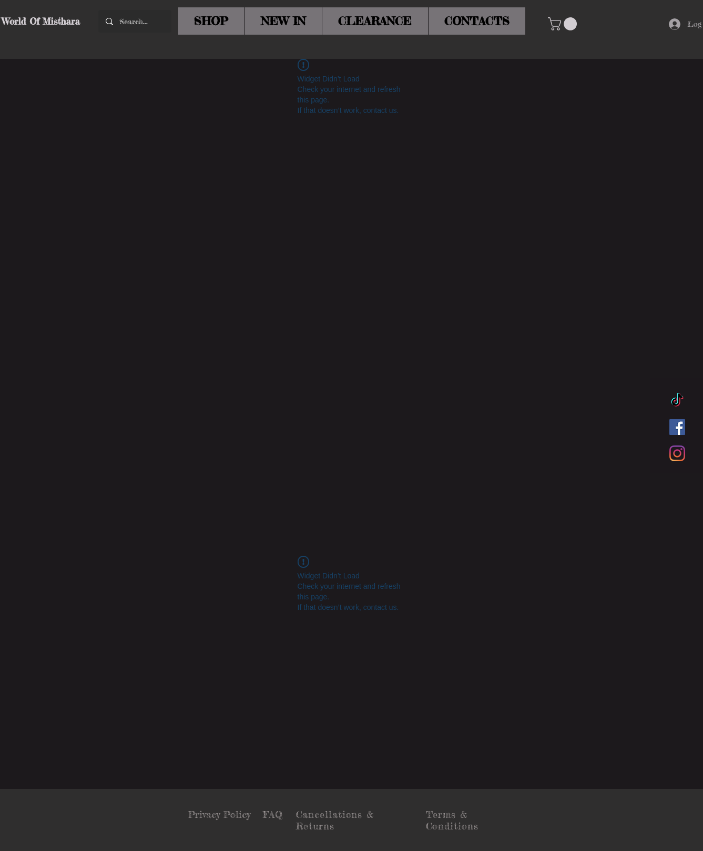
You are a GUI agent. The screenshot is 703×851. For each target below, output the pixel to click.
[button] (564, 23)
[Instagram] (677, 453)
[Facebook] (677, 427)
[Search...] (134, 21)
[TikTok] (677, 401)
